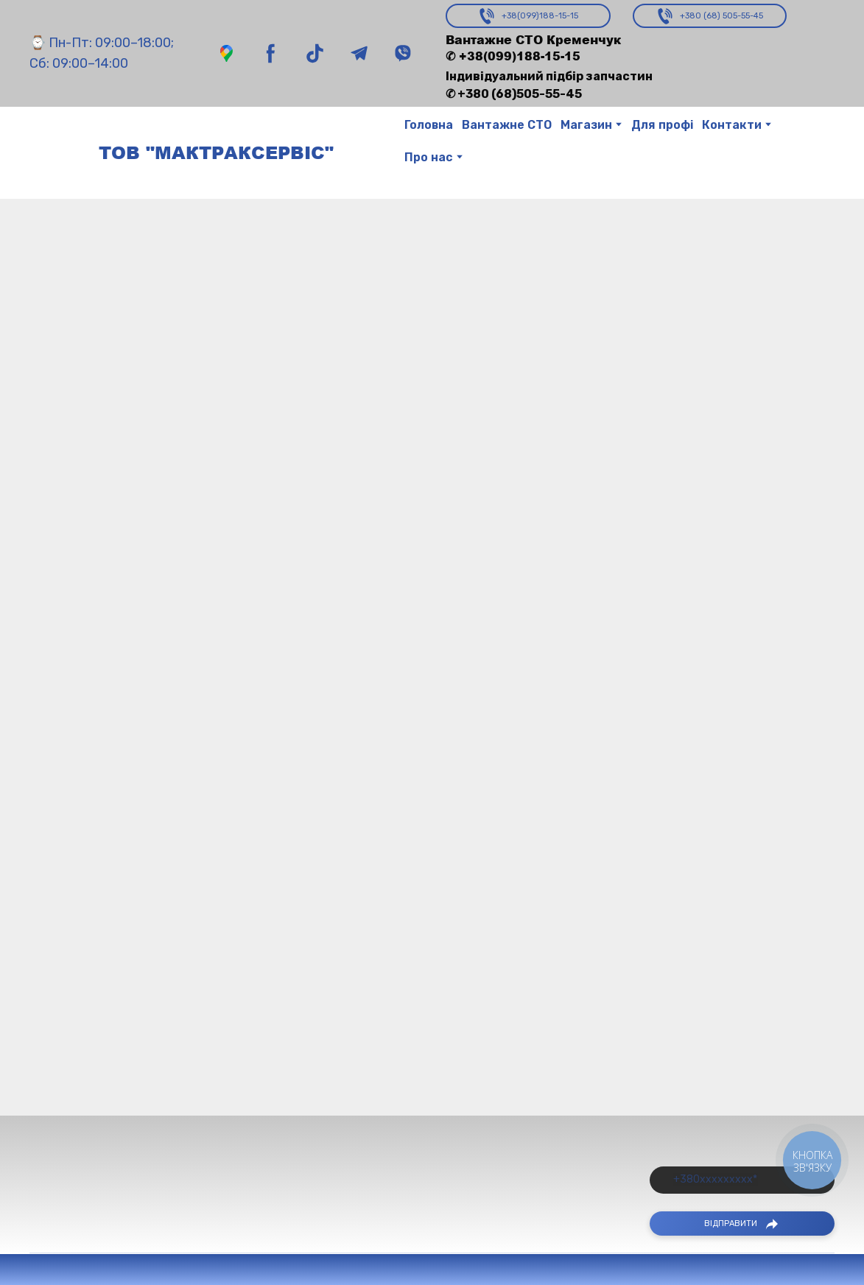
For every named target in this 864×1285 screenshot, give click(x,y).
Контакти (732, 125)
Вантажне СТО (507, 125)
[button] (226, 53)
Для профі (662, 125)
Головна (428, 125)
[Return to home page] (56, 152)
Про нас (428, 157)
